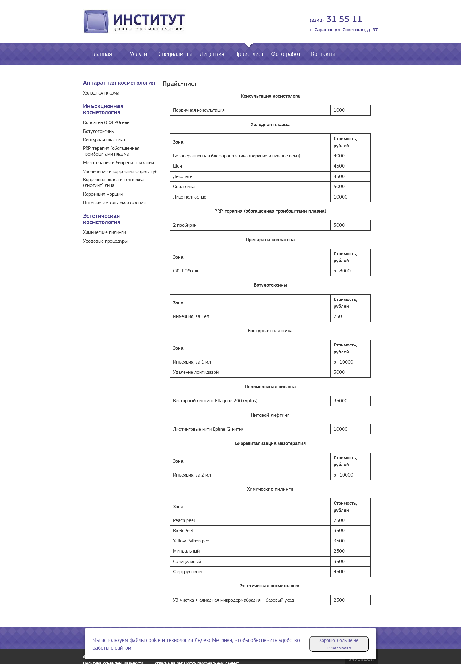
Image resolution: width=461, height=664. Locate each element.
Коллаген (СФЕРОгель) (107, 122)
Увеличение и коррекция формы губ (120, 171)
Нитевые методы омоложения (114, 203)
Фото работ (285, 53)
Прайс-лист (249, 53)
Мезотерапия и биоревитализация (118, 162)
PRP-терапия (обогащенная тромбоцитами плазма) (111, 151)
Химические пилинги (104, 232)
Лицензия (212, 53)
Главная (101, 53)
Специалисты (175, 53)
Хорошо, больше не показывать (338, 644)
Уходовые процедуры (105, 241)
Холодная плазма (101, 93)
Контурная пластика (104, 140)
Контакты (323, 53)
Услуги (138, 53)
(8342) (336, 20)
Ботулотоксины (98, 131)
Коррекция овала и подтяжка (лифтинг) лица (113, 182)
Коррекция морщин (103, 194)
